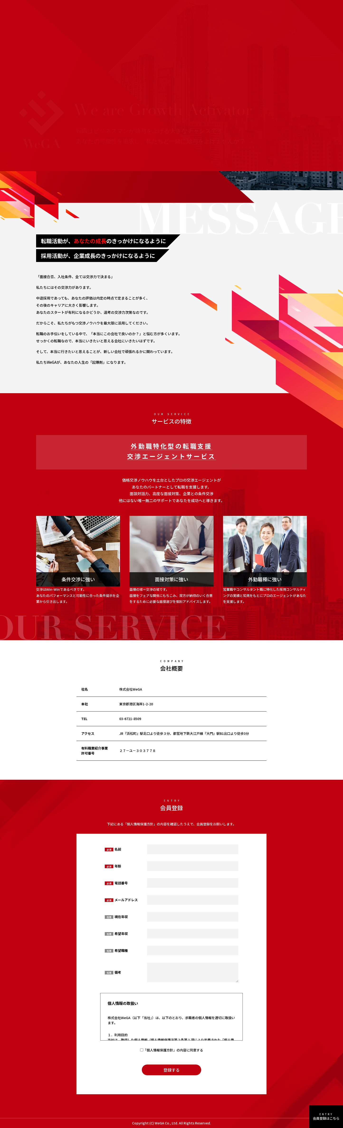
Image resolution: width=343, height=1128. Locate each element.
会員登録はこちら (326, 1116)
